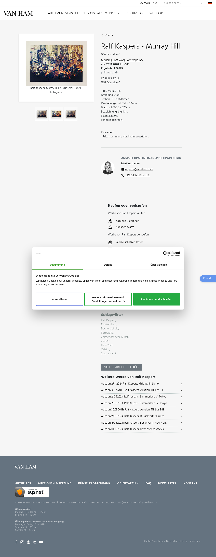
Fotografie (107, 333)
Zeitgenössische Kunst (114, 337)
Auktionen (55, 13)
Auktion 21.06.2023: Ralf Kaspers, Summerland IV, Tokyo (134, 403)
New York (107, 345)
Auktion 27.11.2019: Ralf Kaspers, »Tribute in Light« (130, 383)
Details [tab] (108, 264)
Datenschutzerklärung (176, 541)
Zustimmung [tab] (57, 264)
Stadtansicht (108, 354)
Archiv (102, 13)
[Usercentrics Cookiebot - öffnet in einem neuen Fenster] (165, 253)
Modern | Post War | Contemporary (122, 60)
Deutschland (108, 325)
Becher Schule (109, 329)
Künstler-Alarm (121, 227)
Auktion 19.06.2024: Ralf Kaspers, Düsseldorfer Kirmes (132, 416)
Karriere (162, 13)
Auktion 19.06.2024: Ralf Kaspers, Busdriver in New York (134, 423)
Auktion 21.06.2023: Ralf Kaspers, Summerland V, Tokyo (133, 396)
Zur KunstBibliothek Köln (121, 367)
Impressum (195, 541)
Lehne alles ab (59, 299)
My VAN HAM (148, 3)
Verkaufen (73, 13)
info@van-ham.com (147, 502)
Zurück (109, 36)
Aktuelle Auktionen (123, 221)
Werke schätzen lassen (125, 242)
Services (89, 13)
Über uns (131, 13)
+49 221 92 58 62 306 (137, 175)
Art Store (147, 13)
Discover (116, 13)
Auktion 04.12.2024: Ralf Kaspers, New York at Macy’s (132, 429)
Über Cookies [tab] (159, 264)
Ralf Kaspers (108, 321)
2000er (105, 341)
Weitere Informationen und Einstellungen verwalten (108, 299)
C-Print (105, 350)
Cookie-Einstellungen (154, 541)
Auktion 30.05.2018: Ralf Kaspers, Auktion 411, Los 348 (132, 409)
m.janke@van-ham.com (139, 169)
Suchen (202, 3)
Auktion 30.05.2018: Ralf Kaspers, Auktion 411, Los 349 (132, 390)
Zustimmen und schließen (156, 299)
